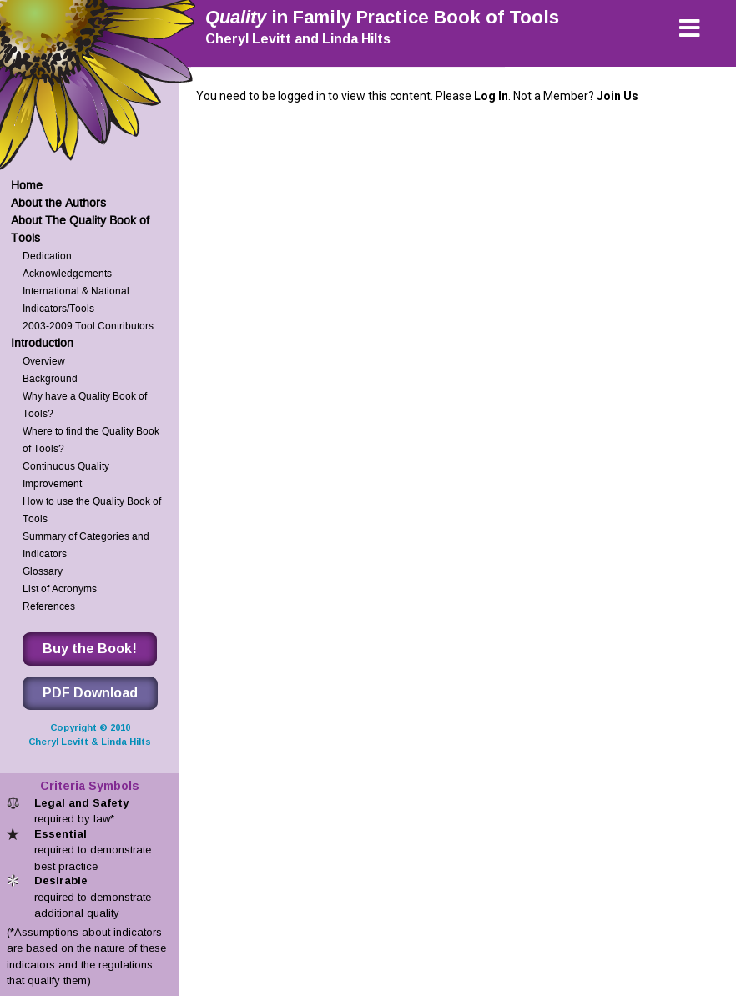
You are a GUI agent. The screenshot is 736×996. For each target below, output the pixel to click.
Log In (491, 96)
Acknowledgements (67, 273)
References (49, 606)
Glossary (43, 571)
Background (50, 378)
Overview (44, 360)
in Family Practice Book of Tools (382, 17)
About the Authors (58, 203)
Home (27, 185)
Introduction (42, 343)
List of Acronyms (60, 588)
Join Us (617, 96)
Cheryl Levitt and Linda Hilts (298, 39)
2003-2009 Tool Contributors (88, 325)
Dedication (47, 255)
